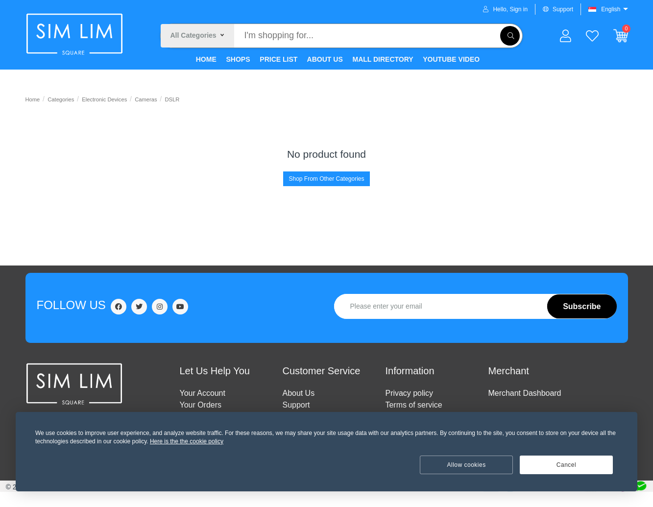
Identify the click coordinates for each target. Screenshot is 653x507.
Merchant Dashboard (524, 393)
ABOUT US (323, 59)
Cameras (146, 99)
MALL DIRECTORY (382, 59)
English (610, 9)
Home (32, 99)
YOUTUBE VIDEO (450, 59)
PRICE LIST (277, 59)
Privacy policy (410, 393)
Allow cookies (466, 464)
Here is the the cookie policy (186, 441)
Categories (61, 99)
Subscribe (582, 306)
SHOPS (237, 59)
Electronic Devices (104, 99)
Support (558, 9)
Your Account (203, 393)
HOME (205, 59)
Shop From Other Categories (326, 178)
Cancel (566, 464)
